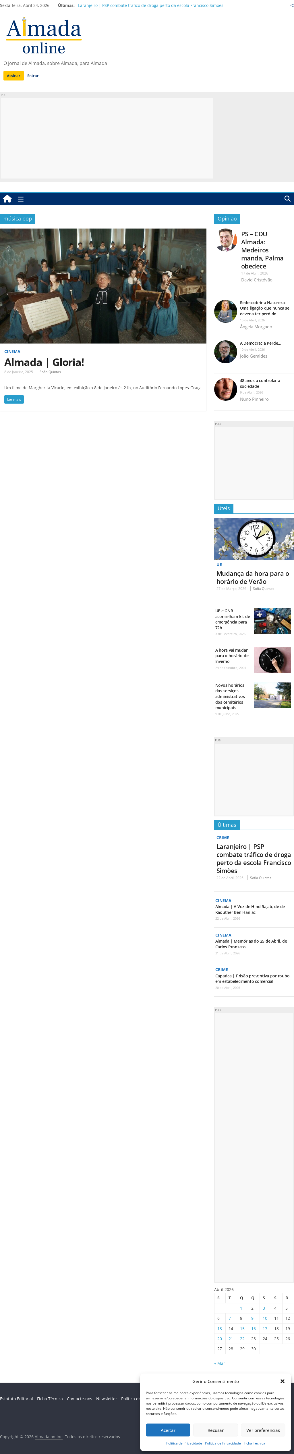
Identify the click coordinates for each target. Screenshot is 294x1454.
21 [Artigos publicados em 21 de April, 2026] (231, 1338)
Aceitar (168, 1430)
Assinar (13, 75)
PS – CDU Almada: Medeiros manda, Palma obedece (262, 249)
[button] (282, 1381)
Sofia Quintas (50, 371)
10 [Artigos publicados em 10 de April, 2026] (265, 1318)
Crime (222, 837)
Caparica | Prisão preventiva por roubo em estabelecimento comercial (252, 978)
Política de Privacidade (184, 1443)
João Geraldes (253, 356)
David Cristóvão (256, 280)
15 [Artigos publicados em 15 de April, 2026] (242, 1328)
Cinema (12, 351)
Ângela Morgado (256, 326)
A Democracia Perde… (260, 343)
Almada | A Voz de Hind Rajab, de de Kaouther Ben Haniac (250, 909)
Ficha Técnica (254, 1443)
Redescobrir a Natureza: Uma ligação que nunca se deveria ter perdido (264, 308)
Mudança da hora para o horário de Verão (252, 577)
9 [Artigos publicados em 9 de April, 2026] (252, 1318)
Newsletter (106, 1398)
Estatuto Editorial (16, 1398)
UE (219, 564)
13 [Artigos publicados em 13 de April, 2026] (219, 1328)
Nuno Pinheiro (254, 399)
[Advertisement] (107, 138)
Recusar (216, 1430)
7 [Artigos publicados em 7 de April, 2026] (230, 1318)
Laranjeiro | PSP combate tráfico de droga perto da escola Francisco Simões (150, 5)
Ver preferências (263, 1430)
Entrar (33, 75)
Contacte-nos (79, 1398)
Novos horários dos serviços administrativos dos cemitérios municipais (230, 696)
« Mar (219, 1362)
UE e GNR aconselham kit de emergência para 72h (232, 619)
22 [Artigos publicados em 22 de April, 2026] (242, 1338)
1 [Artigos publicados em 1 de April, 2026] (241, 1307)
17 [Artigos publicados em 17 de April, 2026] (265, 1328)
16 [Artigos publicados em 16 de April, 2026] (253, 1328)
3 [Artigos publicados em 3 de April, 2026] (264, 1307)
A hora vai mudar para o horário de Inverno (232, 655)
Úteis (224, 508)
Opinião (227, 218)
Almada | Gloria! (44, 362)
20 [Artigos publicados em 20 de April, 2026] (219, 1338)
